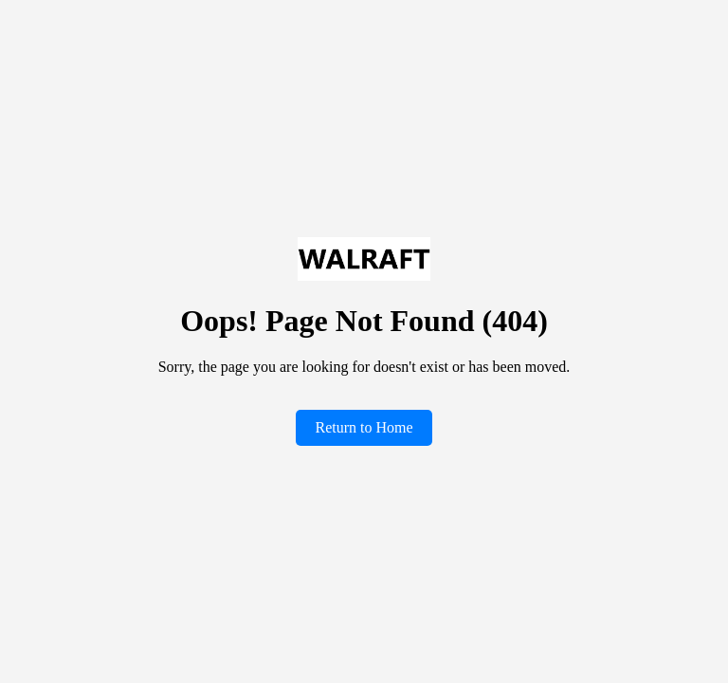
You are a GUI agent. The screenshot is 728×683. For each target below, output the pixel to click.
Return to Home (363, 427)
